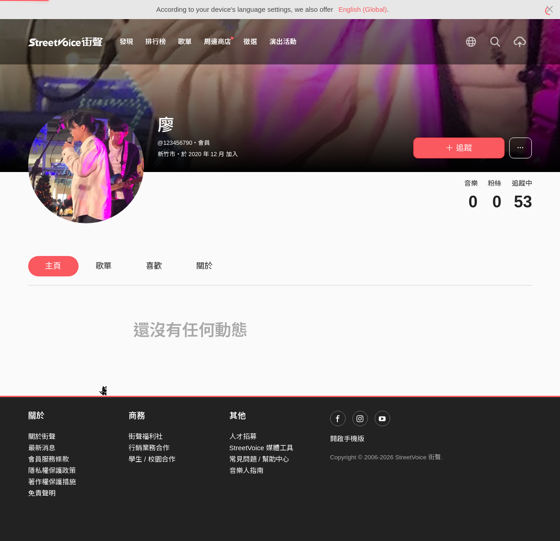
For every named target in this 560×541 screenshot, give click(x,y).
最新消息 (41, 448)
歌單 (185, 41)
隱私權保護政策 (52, 470)
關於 (204, 265)
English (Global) (362, 9)
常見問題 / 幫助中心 (259, 459)
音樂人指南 (246, 470)
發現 (126, 41)
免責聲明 (41, 493)
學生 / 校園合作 (152, 459)
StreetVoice (65, 41)
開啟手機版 (347, 439)
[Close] (550, 9)
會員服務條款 (48, 459)
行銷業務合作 (149, 448)
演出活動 (283, 41)
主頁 (53, 265)
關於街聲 (41, 436)
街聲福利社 (146, 436)
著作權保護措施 (52, 482)
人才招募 (243, 436)
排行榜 (155, 41)
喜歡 (154, 265)
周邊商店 (219, 41)
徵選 (250, 41)
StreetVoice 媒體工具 (261, 448)
